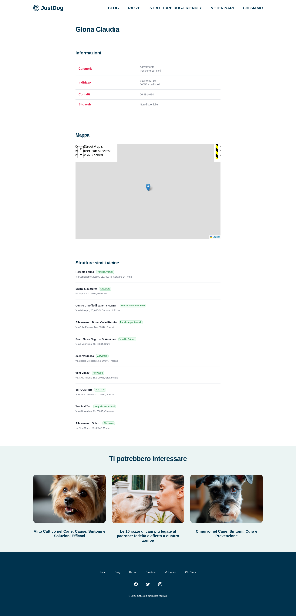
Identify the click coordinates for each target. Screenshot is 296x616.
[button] (148, 187)
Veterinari (170, 572)
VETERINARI (222, 8)
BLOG (113, 8)
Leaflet (215, 237)
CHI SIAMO (253, 8)
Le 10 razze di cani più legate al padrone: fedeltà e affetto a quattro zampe (148, 536)
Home (102, 572)
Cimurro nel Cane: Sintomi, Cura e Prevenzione (226, 533)
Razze (133, 572)
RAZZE (134, 8)
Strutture (151, 572)
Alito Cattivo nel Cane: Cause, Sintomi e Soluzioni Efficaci (69, 533)
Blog (117, 572)
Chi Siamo (191, 572)
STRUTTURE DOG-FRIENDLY (176, 8)
